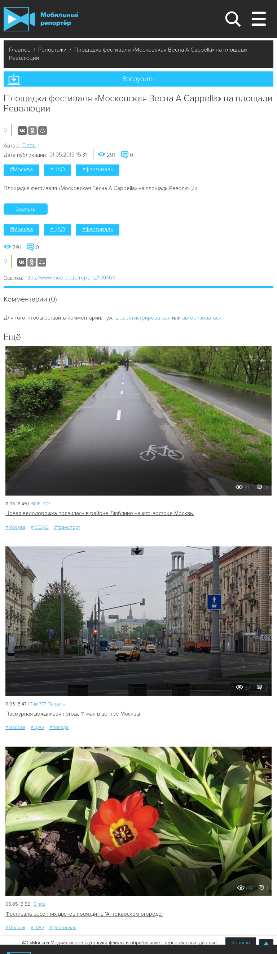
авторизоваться (201, 318)
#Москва (21, 169)
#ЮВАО (40, 527)
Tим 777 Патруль (47, 704)
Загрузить (138, 79)
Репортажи (52, 49)
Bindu (29, 145)
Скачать (26, 209)
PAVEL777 (40, 504)
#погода (59, 727)
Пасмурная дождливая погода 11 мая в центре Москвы (72, 714)
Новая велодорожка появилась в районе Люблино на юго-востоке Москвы (99, 513)
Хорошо (240, 943)
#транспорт (67, 527)
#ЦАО (57, 169)
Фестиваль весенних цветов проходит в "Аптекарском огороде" (84, 914)
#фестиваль (97, 169)
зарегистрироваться (145, 318)
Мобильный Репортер (41, 19)
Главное (20, 49)
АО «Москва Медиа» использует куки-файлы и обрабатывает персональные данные (119, 943)
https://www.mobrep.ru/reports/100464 (70, 277)
